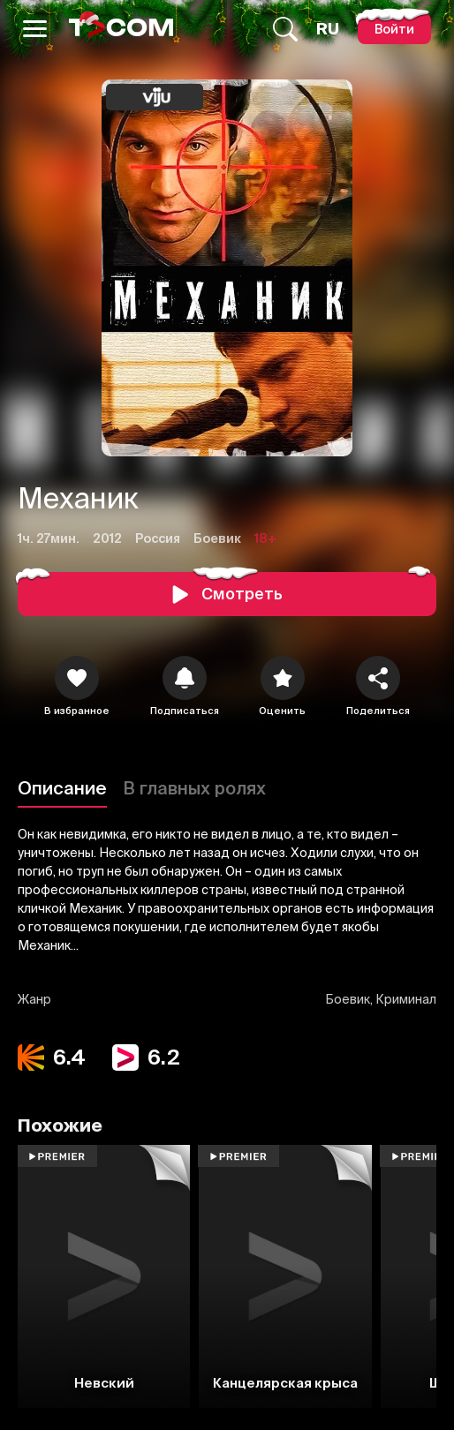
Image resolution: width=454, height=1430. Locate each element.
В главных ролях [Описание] (194, 788)
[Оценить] (283, 678)
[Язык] (327, 29)
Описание (62, 788)
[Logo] (121, 28)
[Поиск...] (285, 29)
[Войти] (394, 28)
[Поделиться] (378, 678)
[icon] (77, 678)
